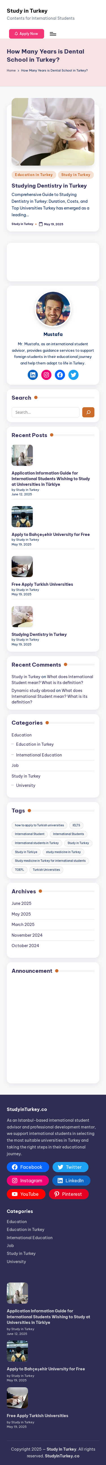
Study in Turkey (27, 10)
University (25, 785)
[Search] (88, 412)
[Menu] (52, 33)
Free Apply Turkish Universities (42, 584)
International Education (39, 755)
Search (21, 397)
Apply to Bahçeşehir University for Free (51, 534)
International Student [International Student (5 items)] (29, 834)
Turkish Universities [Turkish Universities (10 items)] (46, 870)
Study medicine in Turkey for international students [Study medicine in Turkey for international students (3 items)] (50, 861)
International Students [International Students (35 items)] (68, 834)
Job (15, 765)
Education (22, 735)
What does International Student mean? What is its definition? (49, 696)
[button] (26, 34)
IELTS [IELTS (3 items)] (76, 825)
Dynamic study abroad (33, 690)
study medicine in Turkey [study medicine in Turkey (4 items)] (63, 852)
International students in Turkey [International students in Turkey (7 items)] (37, 843)
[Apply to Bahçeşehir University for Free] (22, 516)
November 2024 (27, 935)
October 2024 (25, 945)
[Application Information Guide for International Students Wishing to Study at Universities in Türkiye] (22, 455)
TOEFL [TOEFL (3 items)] (19, 870)
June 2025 (21, 903)
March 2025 (23, 924)
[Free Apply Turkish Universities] (22, 566)
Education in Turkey (34, 175)
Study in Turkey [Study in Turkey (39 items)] (78, 843)
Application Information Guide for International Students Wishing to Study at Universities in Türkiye (51, 479)
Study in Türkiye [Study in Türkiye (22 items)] (26, 852)
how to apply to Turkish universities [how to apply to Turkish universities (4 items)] (39, 825)
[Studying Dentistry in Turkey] (22, 616)
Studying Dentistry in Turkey (49, 185)
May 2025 (21, 914)
